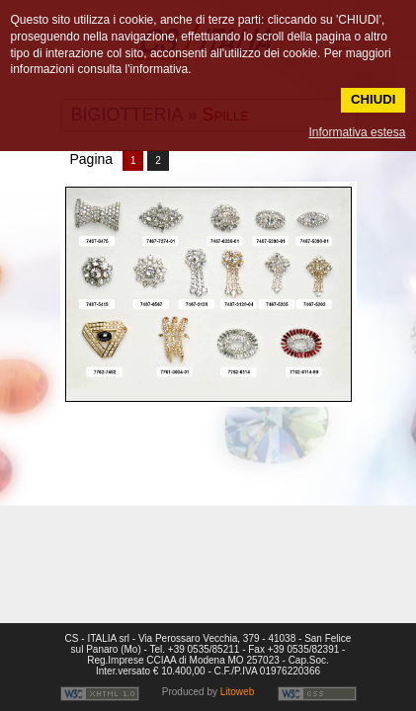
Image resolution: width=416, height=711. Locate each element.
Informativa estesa (356, 132)
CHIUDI (373, 99)
